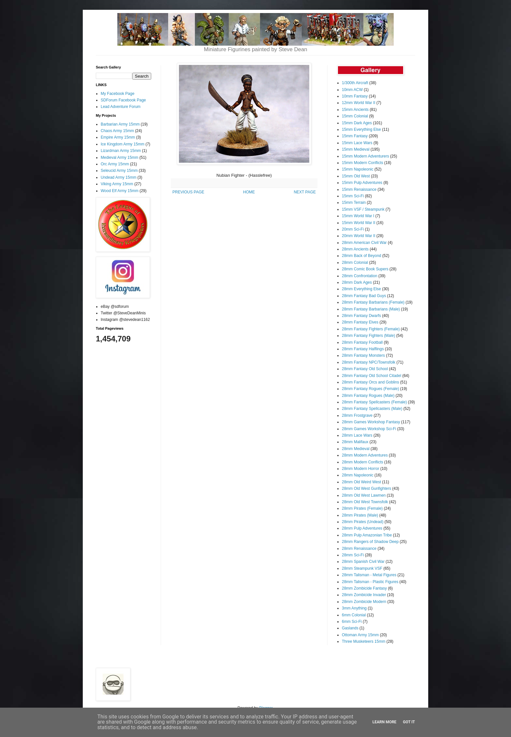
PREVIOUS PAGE (188, 192)
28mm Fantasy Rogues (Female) (370, 388)
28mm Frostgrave (357, 415)
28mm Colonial (355, 262)
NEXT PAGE (305, 192)
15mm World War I (358, 216)
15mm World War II (358, 222)
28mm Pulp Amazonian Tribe (367, 535)
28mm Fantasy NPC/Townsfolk (368, 362)
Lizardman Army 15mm (121, 150)
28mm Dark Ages (357, 282)
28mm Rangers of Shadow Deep (370, 541)
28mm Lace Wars (357, 435)
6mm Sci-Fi (352, 621)
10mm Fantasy (355, 96)
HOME (249, 192)
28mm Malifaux (355, 442)
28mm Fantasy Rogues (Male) (368, 395)
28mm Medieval (356, 448)
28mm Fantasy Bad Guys (364, 295)
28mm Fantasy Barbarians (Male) (371, 309)
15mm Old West (356, 176)
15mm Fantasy (355, 136)
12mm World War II (358, 102)
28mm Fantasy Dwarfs (361, 315)
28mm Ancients (355, 249)
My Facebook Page (117, 93)
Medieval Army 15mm (119, 157)
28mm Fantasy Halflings (363, 349)
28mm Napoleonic (357, 475)
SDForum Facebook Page (123, 100)
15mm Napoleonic (357, 169)
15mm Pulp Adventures (362, 182)
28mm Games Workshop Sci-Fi (369, 429)
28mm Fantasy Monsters (363, 355)
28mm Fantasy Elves (360, 322)
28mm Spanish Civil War (363, 561)
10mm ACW (352, 89)
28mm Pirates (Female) (362, 508)
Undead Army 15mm (118, 177)
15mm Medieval (356, 149)
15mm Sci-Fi (353, 196)
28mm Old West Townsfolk (365, 502)
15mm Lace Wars (357, 143)
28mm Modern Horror (360, 468)
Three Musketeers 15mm (363, 641)
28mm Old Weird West (361, 482)
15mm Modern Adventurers (365, 156)
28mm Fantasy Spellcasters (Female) (374, 402)
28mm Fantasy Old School (365, 369)
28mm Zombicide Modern (364, 601)
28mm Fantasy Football (362, 342)
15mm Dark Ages (357, 123)
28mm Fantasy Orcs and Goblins (370, 382)
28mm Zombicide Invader (364, 595)
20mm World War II (358, 235)
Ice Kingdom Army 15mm (122, 144)
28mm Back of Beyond (361, 255)
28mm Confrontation (359, 276)
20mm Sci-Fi (353, 229)
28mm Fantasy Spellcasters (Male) (372, 408)
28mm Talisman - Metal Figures (369, 575)
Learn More (384, 722)
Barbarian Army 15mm (120, 124)
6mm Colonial (354, 615)
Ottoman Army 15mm (360, 635)
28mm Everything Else (361, 289)
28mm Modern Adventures (365, 455)
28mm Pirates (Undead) (362, 521)
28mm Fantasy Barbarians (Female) (373, 302)
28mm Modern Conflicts (362, 462)
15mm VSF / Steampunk (363, 209)
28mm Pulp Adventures (362, 528)
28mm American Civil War (364, 242)
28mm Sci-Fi (353, 555)
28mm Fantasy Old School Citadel (371, 375)
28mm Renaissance (359, 548)
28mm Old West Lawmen (364, 495)
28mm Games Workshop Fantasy (371, 422)
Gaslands (350, 628)
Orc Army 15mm (115, 164)
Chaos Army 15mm (117, 130)
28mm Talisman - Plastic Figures (370, 581)
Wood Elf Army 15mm (120, 190)
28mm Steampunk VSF (362, 568)
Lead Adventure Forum (120, 106)
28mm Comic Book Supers (365, 269)
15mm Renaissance (359, 189)
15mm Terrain (354, 202)
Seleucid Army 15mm (119, 170)
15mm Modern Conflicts (362, 162)
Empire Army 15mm (118, 137)
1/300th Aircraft (355, 83)
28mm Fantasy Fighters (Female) (371, 329)
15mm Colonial (355, 116)
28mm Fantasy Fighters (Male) (368, 335)
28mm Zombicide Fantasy (364, 588)
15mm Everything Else (361, 129)
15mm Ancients (355, 109)
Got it (409, 722)
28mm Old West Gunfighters (366, 488)
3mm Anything (354, 608)
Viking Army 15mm (117, 184)
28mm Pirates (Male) (360, 515)
